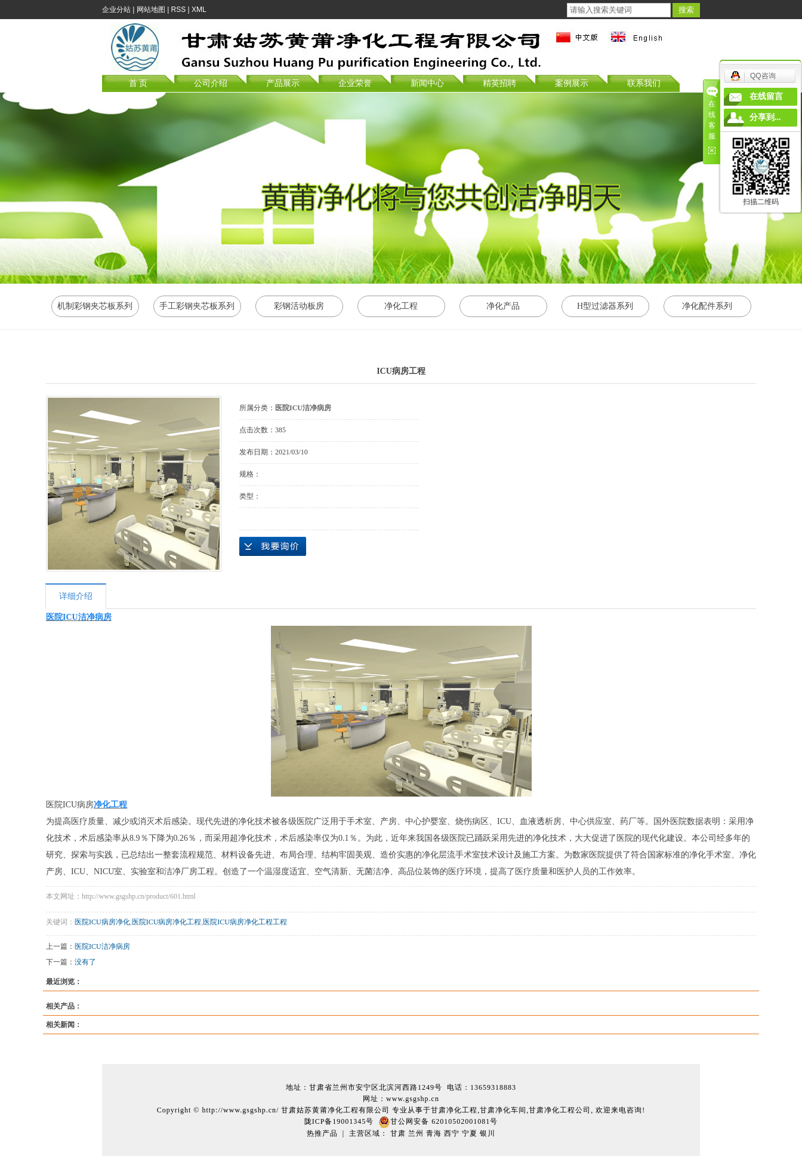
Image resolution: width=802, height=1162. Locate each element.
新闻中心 (427, 83)
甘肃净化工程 (454, 1110)
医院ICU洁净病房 (102, 946)
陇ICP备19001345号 (339, 1121)
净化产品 (503, 306)
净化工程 (401, 306)
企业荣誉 (355, 83)
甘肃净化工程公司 (560, 1110)
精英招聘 (499, 83)
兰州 (416, 1133)
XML (199, 9)
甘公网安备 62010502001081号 (438, 1121)
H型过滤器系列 (605, 306)
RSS (178, 9)
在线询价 (272, 546)
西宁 (451, 1133)
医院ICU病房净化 (102, 922)
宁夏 (469, 1133)
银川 (487, 1133)
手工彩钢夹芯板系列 (197, 306)
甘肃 (398, 1133)
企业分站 (116, 9)
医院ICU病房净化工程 (167, 922)
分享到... (765, 117)
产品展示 (283, 83)
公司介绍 (210, 83)
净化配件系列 (707, 306)
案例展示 (571, 83)
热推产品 (322, 1133)
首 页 (138, 83)
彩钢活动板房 (299, 306)
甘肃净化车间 (503, 1110)
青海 (434, 1133)
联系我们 (644, 83)
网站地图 (151, 9)
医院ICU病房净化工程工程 (245, 922)
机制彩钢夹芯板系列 (94, 306)
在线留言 (766, 96)
